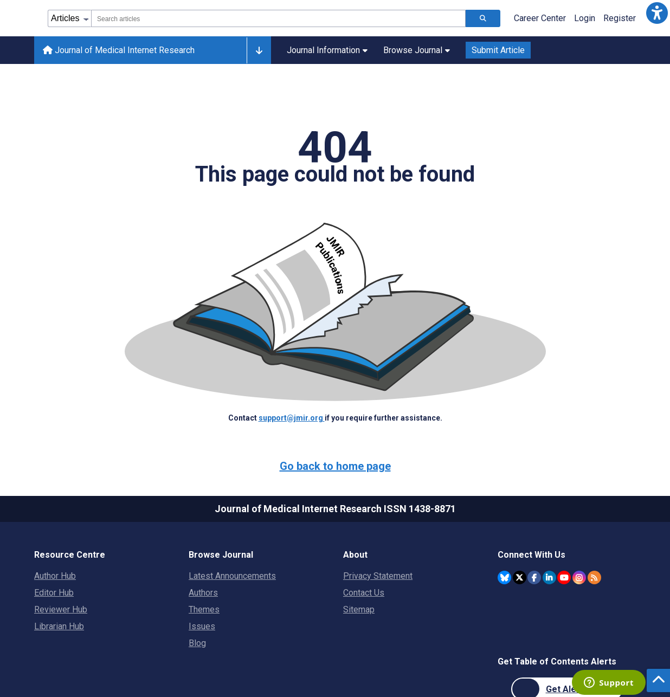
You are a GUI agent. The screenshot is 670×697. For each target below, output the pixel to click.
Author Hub (55, 576)
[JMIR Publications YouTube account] (564, 577)
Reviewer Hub (60, 609)
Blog (197, 643)
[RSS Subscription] (594, 577)
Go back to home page (335, 466)
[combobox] (278, 18)
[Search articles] (483, 18)
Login (584, 18)
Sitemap (359, 609)
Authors (203, 593)
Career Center (540, 18)
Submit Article (498, 50)
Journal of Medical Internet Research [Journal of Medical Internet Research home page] (119, 50)
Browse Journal (416, 50)
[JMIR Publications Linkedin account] (549, 577)
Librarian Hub (59, 626)
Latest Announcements (232, 576)
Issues (202, 626)
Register (619, 18)
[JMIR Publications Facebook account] (534, 577)
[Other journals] (259, 50)
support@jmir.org (292, 418)
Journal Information (327, 50)
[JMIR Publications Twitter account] (519, 577)
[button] (657, 13)
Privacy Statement (378, 576)
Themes (204, 609)
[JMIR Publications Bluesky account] (504, 577)
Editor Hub (54, 593)
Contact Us (363, 593)
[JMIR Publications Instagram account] (579, 577)
